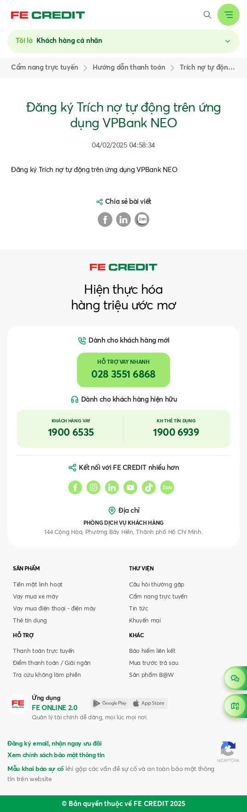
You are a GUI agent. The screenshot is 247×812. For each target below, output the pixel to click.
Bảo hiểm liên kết (152, 651)
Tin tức (138, 609)
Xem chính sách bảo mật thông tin (56, 755)
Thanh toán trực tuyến (44, 651)
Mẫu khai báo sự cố (35, 769)
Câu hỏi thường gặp (156, 585)
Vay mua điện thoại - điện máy (54, 609)
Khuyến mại (145, 621)
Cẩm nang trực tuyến (158, 597)
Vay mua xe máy (35, 597)
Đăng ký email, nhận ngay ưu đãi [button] (54, 744)
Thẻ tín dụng (30, 621)
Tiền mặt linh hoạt (38, 585)
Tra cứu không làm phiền (47, 675)
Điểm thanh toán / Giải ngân (52, 663)
